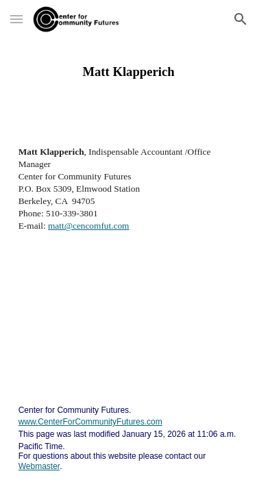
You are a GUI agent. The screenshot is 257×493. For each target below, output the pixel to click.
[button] (16, 19)
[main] (129, 72)
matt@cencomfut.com (89, 225)
